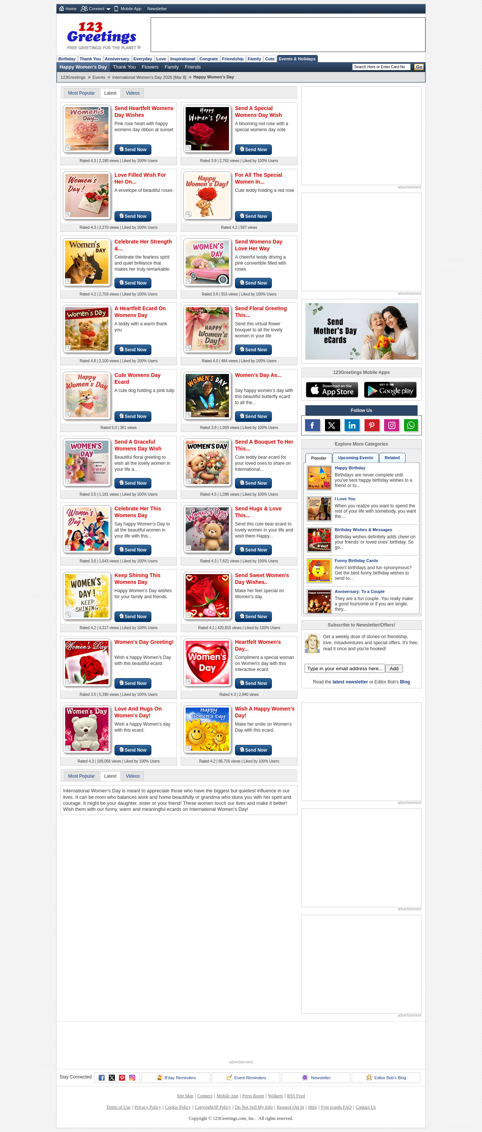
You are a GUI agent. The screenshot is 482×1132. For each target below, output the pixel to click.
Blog (405, 682)
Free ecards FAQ (336, 1107)
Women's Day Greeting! (144, 642)
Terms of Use (118, 1107)
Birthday (66, 59)
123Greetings (73, 77)
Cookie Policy (178, 1107)
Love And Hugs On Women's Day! (138, 712)
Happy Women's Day (83, 67)
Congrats (209, 59)
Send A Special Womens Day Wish (258, 111)
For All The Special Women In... (258, 178)
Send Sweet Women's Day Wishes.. (262, 578)
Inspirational (182, 59)
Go (419, 66)
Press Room (253, 1095)
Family (254, 59)
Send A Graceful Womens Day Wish (138, 445)
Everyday (142, 59)
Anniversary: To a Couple (359, 591)
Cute (270, 59)
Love (161, 59)
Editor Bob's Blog (386, 1077)
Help (312, 1107)
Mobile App (131, 8)
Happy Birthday (350, 468)
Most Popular (81, 93)
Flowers (150, 67)
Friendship (233, 59)
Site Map (185, 1095)
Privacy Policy (147, 1107)
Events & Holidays (297, 59)
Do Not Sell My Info (254, 1107)
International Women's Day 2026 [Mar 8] (149, 77)
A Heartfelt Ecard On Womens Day (140, 311)
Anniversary (117, 59)
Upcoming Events (355, 457)
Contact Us (365, 1107)
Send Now (132, 149)
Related (392, 457)
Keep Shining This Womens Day (137, 578)
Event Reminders (246, 1077)
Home (71, 8)
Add (394, 668)
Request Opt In (290, 1107)
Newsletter (157, 8)
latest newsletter (350, 682)
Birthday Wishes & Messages (363, 529)
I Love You (345, 498)
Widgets (275, 1095)
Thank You (90, 59)
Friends (193, 67)
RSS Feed (296, 1095)
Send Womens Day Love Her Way (258, 245)
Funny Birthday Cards (356, 560)
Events (99, 77)
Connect (96, 8)
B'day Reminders (176, 1077)
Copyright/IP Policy (213, 1107)
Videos (132, 93)
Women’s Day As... (258, 375)
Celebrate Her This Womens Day (137, 511)
